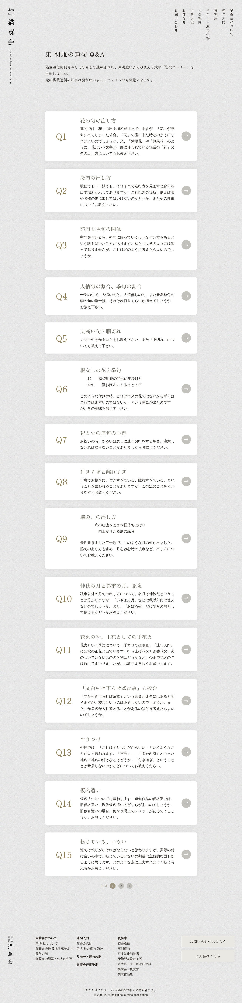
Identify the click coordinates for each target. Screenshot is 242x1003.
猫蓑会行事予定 (87, 964)
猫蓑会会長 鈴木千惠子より (54, 948)
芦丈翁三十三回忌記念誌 (134, 964)
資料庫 (122, 938)
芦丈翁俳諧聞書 (128, 953)
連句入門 (83, 938)
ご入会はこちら (208, 955)
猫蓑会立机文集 (128, 969)
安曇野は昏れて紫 (130, 958)
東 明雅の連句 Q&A (90, 948)
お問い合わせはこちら (208, 941)
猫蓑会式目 (84, 943)
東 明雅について (47, 943)
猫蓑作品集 (125, 974)
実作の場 (42, 953)
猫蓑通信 (124, 943)
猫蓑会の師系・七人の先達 (54, 958)
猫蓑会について (46, 938)
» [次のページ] (138, 886)
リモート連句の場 (89, 956)
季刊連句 (124, 948)
